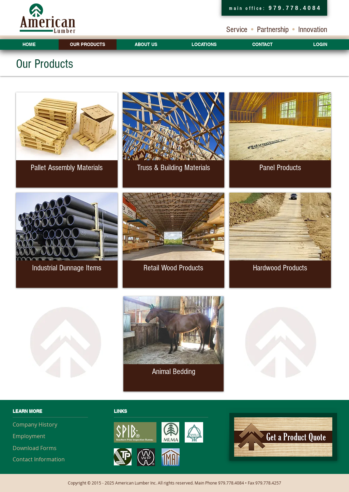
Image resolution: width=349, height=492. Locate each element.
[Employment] (37, 436)
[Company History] (37, 424)
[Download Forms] (37, 448)
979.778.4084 (295, 8)
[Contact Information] (39, 459)
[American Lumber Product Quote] (283, 437)
